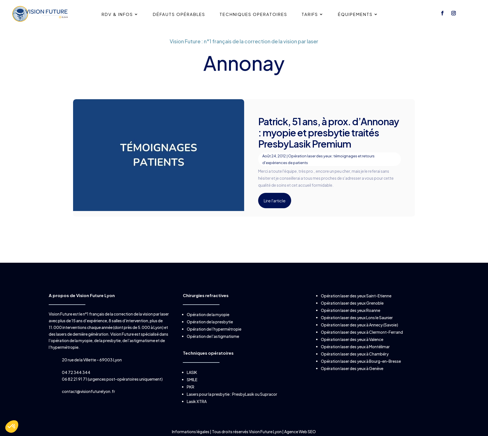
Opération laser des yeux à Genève (352, 368)
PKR (190, 386)
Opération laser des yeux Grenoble (352, 302)
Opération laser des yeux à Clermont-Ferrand (362, 332)
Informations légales (191, 431)
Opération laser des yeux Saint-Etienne (356, 295)
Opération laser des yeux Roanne (350, 310)
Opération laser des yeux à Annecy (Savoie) (359, 324)
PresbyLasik (243, 394)
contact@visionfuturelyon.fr (88, 391)
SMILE (192, 379)
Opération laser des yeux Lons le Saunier (357, 317)
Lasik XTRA (197, 401)
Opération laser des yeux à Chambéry (355, 353)
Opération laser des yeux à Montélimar (355, 346)
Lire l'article (275, 200)
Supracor (268, 394)
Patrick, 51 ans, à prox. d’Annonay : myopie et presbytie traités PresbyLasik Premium (328, 132)
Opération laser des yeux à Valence (352, 339)
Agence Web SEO (300, 431)
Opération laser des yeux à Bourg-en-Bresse (361, 361)
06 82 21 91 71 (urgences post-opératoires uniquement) (112, 379)
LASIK (192, 372)
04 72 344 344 (76, 372)
